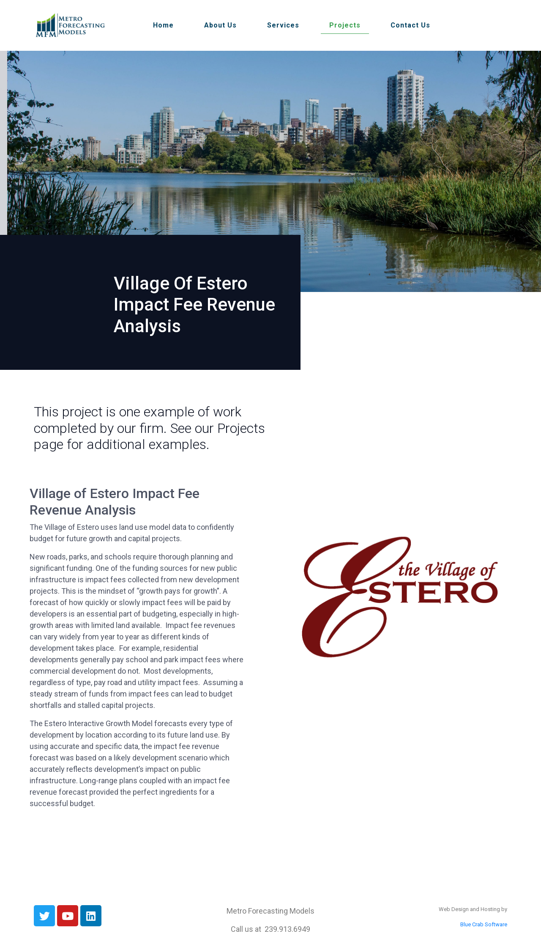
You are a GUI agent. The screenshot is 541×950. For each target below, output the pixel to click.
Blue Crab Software (483, 924)
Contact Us (410, 25)
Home (163, 25)
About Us (220, 25)
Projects (345, 25)
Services (283, 25)
